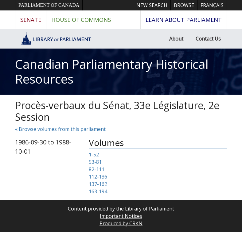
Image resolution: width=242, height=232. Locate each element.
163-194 (98, 191)
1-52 (94, 154)
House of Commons (81, 19)
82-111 (96, 169)
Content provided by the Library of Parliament (121, 208)
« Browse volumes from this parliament (60, 129)
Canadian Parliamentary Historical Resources (112, 71)
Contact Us (208, 38)
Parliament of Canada (48, 5)
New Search (151, 5)
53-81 (95, 162)
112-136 (98, 176)
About (176, 38)
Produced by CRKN (121, 223)
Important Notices (121, 216)
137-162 (98, 184)
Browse (184, 5)
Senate (30, 19)
